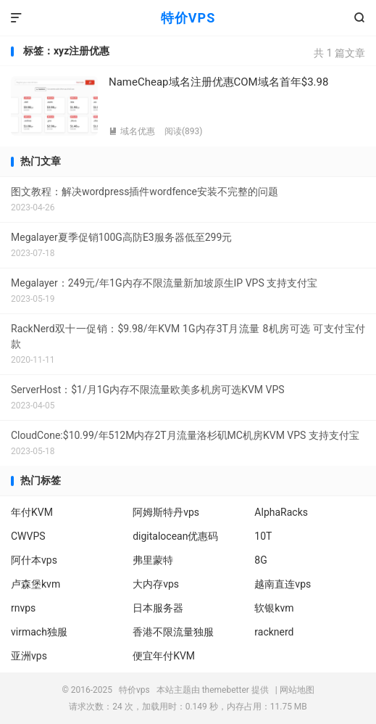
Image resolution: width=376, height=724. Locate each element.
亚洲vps (29, 656)
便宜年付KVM (164, 656)
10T (263, 536)
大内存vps (156, 584)
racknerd (273, 632)
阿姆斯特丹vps (166, 512)
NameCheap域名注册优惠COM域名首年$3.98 (218, 82)
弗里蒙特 (153, 560)
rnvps (23, 608)
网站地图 (297, 690)
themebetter (225, 690)
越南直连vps (282, 584)
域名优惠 (132, 131)
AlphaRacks (281, 512)
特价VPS (188, 17)
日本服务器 (158, 608)
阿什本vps (34, 560)
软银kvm (273, 608)
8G (260, 560)
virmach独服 (39, 632)
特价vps (134, 690)
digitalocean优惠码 (175, 536)
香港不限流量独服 (173, 632)
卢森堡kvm (35, 584)
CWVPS (28, 536)
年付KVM (32, 512)
